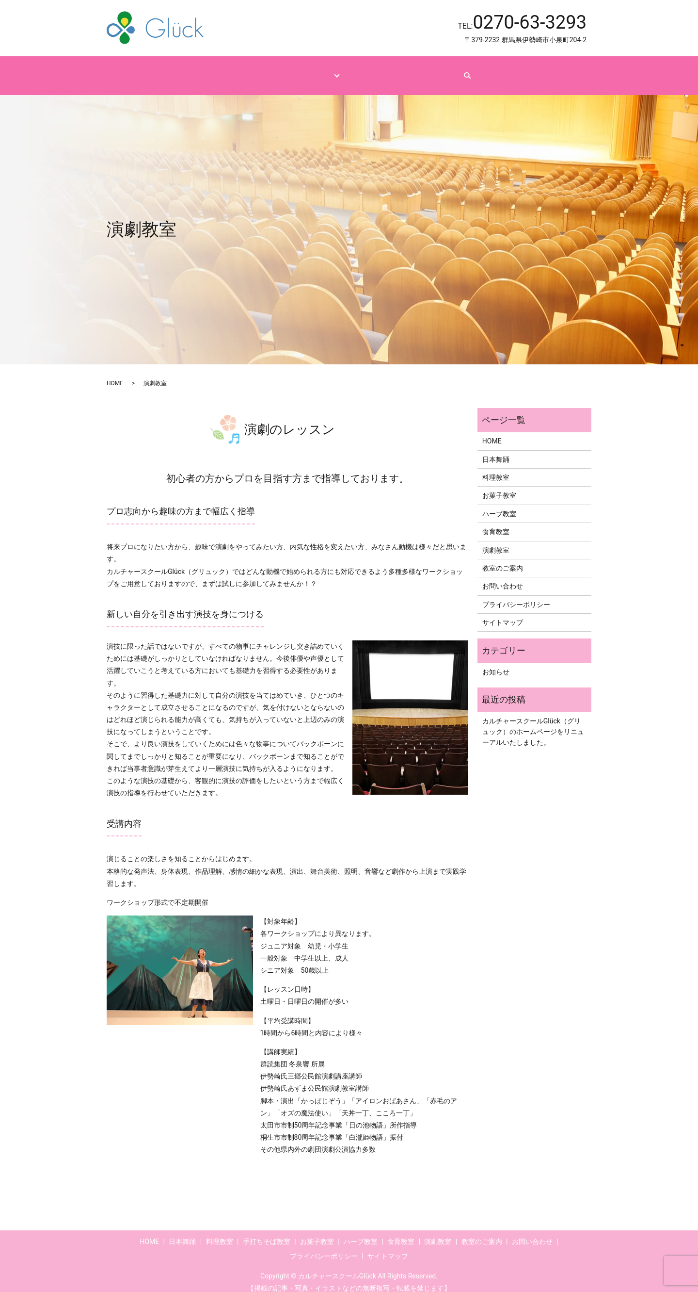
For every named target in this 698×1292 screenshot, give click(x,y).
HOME (222, 70)
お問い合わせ (445, 70)
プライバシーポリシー (516, 595)
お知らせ (495, 663)
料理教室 (495, 468)
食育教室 (495, 522)
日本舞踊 (495, 450)
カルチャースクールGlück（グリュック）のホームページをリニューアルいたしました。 (533, 722)
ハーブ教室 (499, 504)
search (491, 71)
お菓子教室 (499, 486)
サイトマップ (502, 613)
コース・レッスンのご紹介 (292, 70)
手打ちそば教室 (266, 1232)
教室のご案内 (384, 70)
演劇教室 (495, 540)
